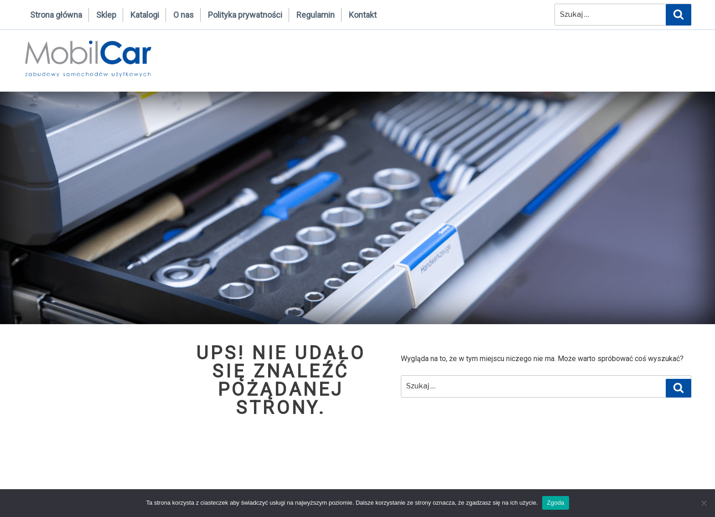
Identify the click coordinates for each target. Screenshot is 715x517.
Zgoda (555, 502)
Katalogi (144, 15)
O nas (183, 15)
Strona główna (56, 15)
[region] (357, 208)
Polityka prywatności (245, 15)
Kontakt (363, 15)
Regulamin (315, 15)
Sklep (106, 15)
